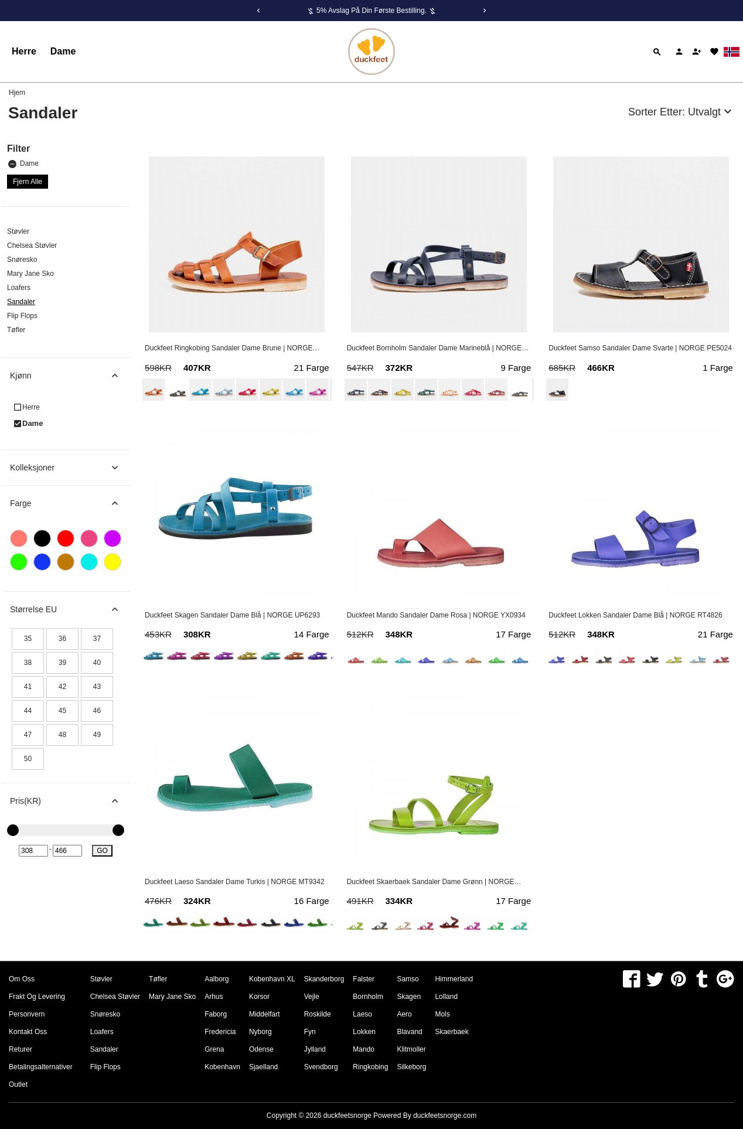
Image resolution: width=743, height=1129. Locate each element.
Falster (363, 979)
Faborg (216, 1014)
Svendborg (321, 1067)
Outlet (18, 1084)
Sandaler (21, 302)
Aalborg (217, 979)
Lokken (364, 1032)
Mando (363, 1049)
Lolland (446, 996)
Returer (20, 1049)
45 (62, 711)
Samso (407, 979)
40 (97, 663)
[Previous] (258, 10)
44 (28, 711)
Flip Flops (22, 316)
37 (97, 639)
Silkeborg (411, 1067)
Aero (404, 1014)
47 (28, 735)
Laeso (362, 1014)
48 (62, 735)
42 (62, 687)
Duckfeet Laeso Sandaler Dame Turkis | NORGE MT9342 (235, 882)
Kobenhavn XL (272, 979)
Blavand (409, 1032)
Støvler (18, 231)
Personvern (27, 1014)
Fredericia (220, 1032)
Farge (70, 503)
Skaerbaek (451, 1032)
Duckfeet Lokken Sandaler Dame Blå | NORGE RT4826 (635, 615)
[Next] (484, 10)
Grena (214, 1049)
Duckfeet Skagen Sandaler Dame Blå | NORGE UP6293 (232, 615)
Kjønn (70, 375)
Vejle (311, 996)
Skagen (409, 996)
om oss (22, 979)
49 (97, 735)
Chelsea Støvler (32, 245)
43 (97, 687)
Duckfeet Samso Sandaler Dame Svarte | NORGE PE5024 (640, 348)
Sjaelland (263, 1067)
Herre (24, 51)
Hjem (17, 92)
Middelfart (264, 1014)
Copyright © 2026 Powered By (340, 1115)
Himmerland (454, 979)
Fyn (310, 1032)
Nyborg (260, 1032)
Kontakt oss (28, 1032)
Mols (442, 1014)
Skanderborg (324, 979)
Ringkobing (370, 1067)
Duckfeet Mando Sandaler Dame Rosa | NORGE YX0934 (436, 615)
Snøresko (22, 259)
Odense (261, 1049)
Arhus (214, 996)
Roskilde (317, 1014)
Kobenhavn (222, 1067)
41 (28, 687)
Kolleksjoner (70, 467)
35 (28, 639)
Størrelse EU (70, 609)
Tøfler (16, 330)
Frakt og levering (37, 996)
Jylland (315, 1049)
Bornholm (368, 996)
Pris (70, 800)
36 (62, 639)
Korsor (259, 996)
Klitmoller (411, 1049)
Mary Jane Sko (30, 274)
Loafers (18, 288)
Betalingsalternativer (41, 1067)
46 (97, 711)
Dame (63, 51)
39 (62, 663)
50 (28, 759)
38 (28, 663)
